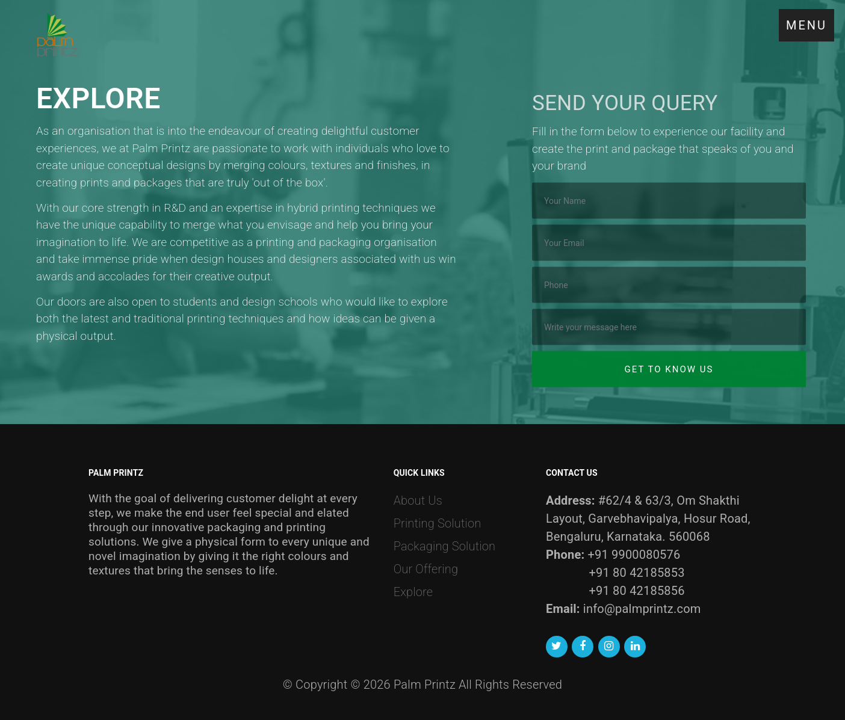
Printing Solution (437, 523)
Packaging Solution (445, 546)
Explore (413, 592)
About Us (418, 500)
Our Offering (426, 569)
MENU (806, 25)
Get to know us (669, 376)
